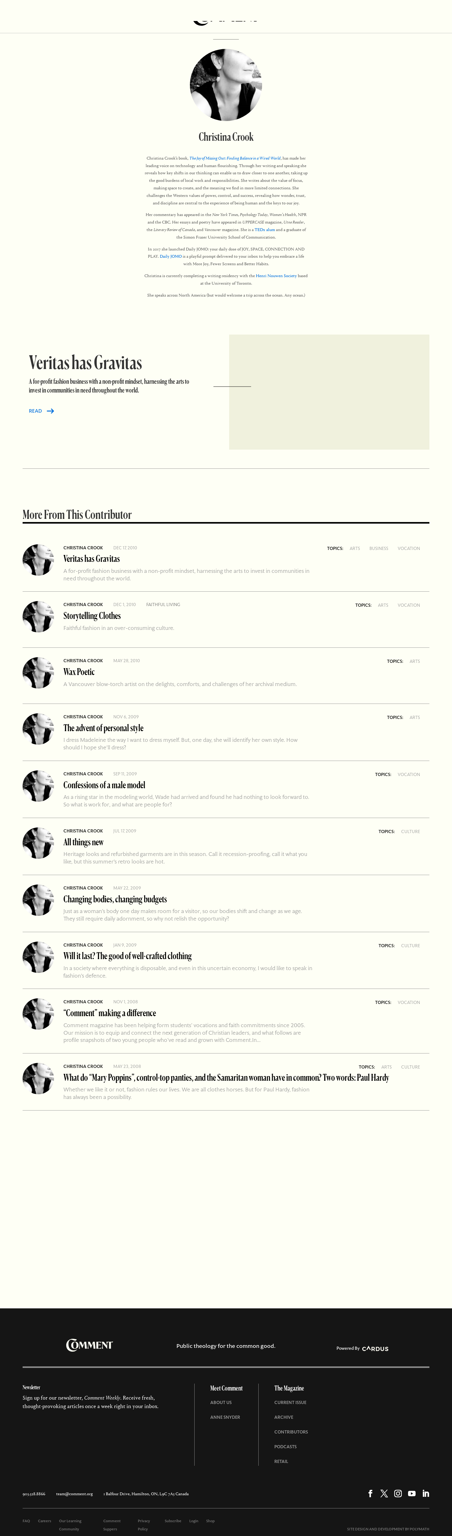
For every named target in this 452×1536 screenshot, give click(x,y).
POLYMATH (419, 1529)
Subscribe (173, 1521)
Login (193, 1521)
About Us (221, 1402)
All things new (83, 841)
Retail (281, 1461)
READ (35, 411)
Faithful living (163, 604)
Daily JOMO (171, 256)
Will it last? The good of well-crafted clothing (127, 955)
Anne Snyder (225, 1417)
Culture (410, 831)
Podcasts (285, 1446)
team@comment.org (74, 1493)
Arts (355, 548)
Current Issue (290, 1402)
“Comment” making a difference (109, 1012)
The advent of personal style (103, 727)
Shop (210, 1521)
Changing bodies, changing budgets (115, 899)
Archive (283, 1417)
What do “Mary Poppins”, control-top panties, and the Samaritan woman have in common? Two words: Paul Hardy (226, 1077)
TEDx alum (265, 229)
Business (378, 548)
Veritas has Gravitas (91, 558)
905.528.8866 (34, 1493)
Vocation (409, 548)
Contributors (291, 1431)
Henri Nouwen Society (276, 275)
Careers (44, 1521)
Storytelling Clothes (92, 615)
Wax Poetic (79, 671)
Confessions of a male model (104, 784)
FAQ (26, 1521)
